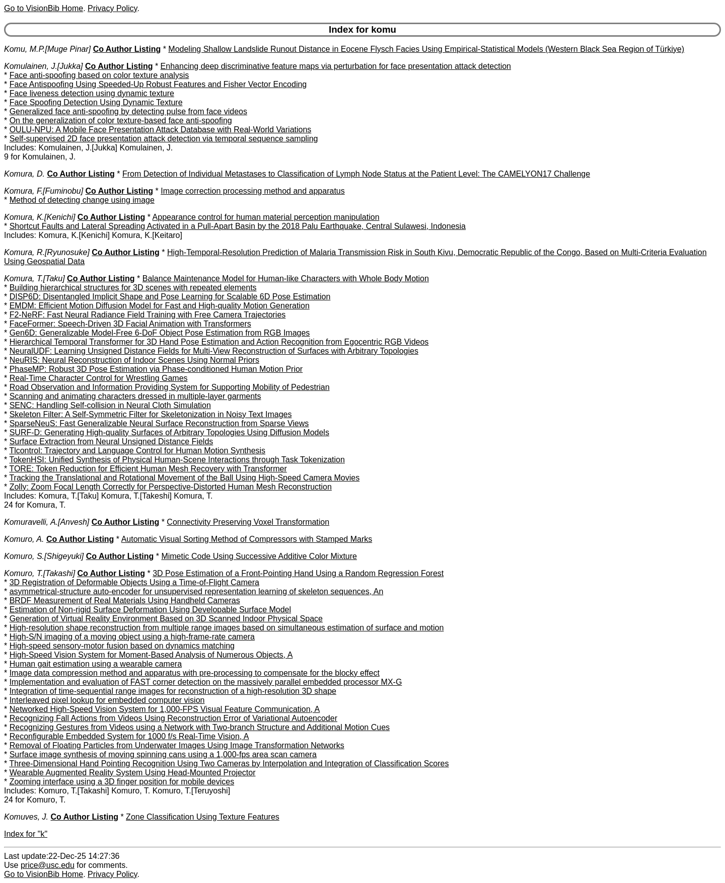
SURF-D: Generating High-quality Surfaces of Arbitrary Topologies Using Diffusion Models (169, 432)
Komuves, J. (26, 817)
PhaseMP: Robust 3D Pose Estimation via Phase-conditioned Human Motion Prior (156, 369)
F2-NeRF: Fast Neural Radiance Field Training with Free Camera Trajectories (148, 314)
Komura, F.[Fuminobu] (43, 191)
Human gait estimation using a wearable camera (96, 664)
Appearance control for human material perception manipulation (266, 217)
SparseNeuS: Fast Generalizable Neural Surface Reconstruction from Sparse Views (159, 423)
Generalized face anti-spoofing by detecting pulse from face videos (128, 111)
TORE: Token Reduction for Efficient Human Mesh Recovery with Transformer (147, 468)
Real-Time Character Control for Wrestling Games (99, 378)
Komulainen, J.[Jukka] (43, 66)
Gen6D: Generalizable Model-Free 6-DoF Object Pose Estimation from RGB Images (160, 333)
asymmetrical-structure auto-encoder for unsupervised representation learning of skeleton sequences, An (197, 591)
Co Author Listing (127, 49)
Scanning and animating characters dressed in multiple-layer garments (135, 396)
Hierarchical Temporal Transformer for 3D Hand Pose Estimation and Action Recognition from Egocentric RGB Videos (219, 342)
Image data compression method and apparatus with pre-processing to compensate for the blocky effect (195, 673)
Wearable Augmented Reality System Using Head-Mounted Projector (133, 772)
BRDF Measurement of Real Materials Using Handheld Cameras (125, 600)
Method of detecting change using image (82, 200)
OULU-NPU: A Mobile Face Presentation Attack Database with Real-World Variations (161, 129)
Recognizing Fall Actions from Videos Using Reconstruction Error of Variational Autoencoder (173, 718)
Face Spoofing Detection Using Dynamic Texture (96, 102)
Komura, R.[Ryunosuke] (47, 252)
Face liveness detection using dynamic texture (92, 93)
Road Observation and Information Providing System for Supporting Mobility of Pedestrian (170, 387)
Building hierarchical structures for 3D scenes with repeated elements (133, 287)
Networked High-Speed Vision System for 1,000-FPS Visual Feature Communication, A (165, 709)
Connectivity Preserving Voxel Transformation (248, 522)
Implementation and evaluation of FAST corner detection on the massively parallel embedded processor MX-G (206, 682)
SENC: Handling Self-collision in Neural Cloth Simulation (110, 405)
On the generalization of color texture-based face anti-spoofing (121, 120)
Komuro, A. (24, 539)
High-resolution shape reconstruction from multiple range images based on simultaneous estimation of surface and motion (227, 627)
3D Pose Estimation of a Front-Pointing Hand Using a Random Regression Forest (298, 573)
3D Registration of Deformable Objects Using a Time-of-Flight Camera (134, 582)
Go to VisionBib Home (43, 8)
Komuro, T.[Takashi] (39, 573)
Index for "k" (25, 834)
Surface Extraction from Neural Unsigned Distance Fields (111, 441)
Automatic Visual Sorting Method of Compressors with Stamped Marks (247, 539)
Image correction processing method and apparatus (253, 191)
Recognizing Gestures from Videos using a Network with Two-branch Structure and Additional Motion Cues (200, 727)
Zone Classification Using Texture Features (202, 817)
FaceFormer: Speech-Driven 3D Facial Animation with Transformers (130, 323)
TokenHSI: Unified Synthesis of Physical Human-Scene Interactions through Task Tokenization (176, 459)
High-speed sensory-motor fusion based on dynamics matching (122, 645)
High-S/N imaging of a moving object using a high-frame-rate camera (132, 636)
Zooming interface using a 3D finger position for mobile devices (122, 781)
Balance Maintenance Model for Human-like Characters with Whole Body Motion (285, 278)
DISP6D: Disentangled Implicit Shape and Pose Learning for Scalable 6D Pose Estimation (170, 296)
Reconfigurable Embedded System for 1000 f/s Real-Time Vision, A (129, 736)
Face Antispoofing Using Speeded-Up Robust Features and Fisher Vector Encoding (158, 84)
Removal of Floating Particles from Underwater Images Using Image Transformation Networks (177, 745)
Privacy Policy (112, 8)
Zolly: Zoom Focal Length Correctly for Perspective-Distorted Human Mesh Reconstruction (171, 487)
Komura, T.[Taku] (34, 278)
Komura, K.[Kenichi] (39, 217)
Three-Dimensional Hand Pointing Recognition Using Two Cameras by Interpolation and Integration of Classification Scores (229, 763)
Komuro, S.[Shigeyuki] (44, 556)
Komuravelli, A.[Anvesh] (46, 522)
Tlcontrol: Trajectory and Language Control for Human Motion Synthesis (137, 450)
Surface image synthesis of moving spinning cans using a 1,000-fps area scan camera (163, 754)
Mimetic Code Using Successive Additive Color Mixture (259, 556)
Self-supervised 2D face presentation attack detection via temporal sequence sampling (164, 138)
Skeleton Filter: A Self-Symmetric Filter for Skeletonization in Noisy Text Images (151, 414)
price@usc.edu (48, 865)
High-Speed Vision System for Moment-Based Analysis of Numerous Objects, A (151, 655)
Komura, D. (24, 174)
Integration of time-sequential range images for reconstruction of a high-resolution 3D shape (173, 691)
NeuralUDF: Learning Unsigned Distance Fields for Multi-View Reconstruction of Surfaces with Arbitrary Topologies (214, 351)
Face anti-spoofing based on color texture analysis (99, 75)
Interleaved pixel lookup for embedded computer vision (107, 700)
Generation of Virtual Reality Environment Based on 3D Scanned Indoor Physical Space (166, 618)
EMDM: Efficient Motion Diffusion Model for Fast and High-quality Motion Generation (160, 305)
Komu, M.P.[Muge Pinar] (47, 49)
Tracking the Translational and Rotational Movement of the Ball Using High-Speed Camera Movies (184, 477)
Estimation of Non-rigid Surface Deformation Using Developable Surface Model (150, 609)
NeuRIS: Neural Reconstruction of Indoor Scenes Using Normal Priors (134, 360)
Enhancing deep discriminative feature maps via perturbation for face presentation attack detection (336, 66)
